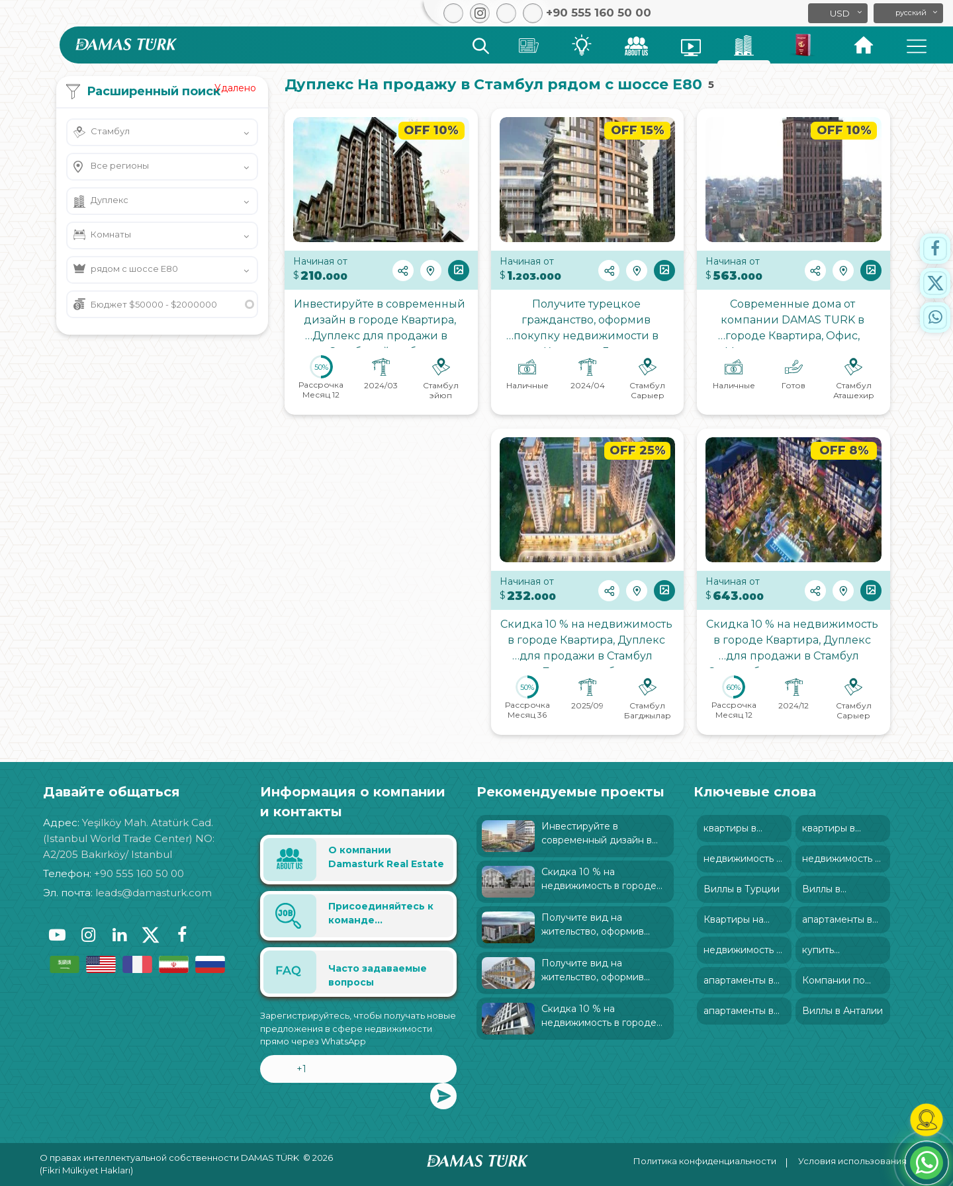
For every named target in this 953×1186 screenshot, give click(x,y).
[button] (908, 13)
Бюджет (154, 304)
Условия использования (852, 1161)
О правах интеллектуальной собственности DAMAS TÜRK (169, 1157)
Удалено (235, 88)
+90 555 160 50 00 (139, 873)
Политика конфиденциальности (704, 1161)
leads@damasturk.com (153, 892)
